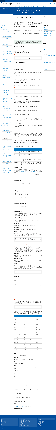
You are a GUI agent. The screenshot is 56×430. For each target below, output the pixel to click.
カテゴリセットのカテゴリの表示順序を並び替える (7, 123)
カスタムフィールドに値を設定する (6, 170)
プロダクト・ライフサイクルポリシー (6, 418)
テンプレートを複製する (5, 46)
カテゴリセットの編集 (5, 110)
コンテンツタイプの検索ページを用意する (7, 144)
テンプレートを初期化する (5, 44)
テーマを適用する (4, 70)
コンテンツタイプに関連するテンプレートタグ (7, 99)
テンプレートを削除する (5, 38)
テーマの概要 (3, 66)
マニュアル (10, 6)
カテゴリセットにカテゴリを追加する (7, 115)
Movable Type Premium (48, 37)
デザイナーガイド (3, 27)
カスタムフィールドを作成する (6, 163)
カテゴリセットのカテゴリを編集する (7, 118)
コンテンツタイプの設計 (4, 92)
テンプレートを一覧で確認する (6, 31)
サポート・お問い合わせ (43, 6)
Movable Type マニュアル (23, 415)
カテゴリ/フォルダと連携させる (6, 168)
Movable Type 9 (46, 27)
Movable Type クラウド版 (48, 31)
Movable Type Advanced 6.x (48, 49)
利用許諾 (40, 415)
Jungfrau (4, 79)
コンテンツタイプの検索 (5, 140)
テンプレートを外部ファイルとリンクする (7, 42)
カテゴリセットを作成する (6, 106)
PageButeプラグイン (5, 63)
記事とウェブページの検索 (5, 149)
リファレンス (15, 6)
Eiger (3, 82)
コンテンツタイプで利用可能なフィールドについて (7, 96)
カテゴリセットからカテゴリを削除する (7, 120)
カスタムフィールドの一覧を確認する (7, 161)
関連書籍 (2, 416)
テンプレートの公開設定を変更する (6, 51)
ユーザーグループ (32, 6)
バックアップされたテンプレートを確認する (7, 54)
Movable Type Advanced (48, 33)
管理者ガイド (3, 23)
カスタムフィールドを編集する (6, 165)
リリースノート (3, 419)
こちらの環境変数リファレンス (18, 407)
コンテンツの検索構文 (5, 138)
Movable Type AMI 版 (47, 35)
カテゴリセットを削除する (6, 108)
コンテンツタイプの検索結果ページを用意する (7, 147)
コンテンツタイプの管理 (4, 125)
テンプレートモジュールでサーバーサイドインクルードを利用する (7, 59)
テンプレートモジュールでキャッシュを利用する (7, 56)
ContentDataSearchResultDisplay (33, 169)
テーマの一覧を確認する (5, 68)
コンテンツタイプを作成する (6, 128)
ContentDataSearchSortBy (22, 169)
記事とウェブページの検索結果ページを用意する (7, 156)
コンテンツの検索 (3, 136)
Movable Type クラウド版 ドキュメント (25, 416)
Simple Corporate (5, 86)
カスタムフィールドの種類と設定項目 (7, 159)
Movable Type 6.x (47, 47)
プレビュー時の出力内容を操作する (6, 61)
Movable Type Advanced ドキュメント (25, 417)
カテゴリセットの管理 (5, 101)
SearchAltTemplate (17, 263)
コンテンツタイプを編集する (6, 130)
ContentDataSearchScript (31, 36)
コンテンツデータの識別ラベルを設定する (7, 134)
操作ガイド (2, 21)
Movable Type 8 (8, 8)
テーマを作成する (4, 75)
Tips (19, 6)
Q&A (22, 6)
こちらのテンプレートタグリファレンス (20, 402)
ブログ (38, 6)
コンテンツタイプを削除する (6, 132)
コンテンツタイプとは (5, 94)
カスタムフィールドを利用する (6, 172)
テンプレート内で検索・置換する (6, 36)
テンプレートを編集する (5, 34)
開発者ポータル (26, 6)
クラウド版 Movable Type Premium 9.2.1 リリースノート (49, 56)
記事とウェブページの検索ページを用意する (7, 153)
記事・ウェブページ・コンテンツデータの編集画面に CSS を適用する (7, 90)
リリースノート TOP (47, 71)
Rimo (3, 84)
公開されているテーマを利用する (6, 77)
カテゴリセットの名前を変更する (7, 112)
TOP (1, 8)
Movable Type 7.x (47, 45)
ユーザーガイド (3, 25)
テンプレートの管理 (4, 29)
